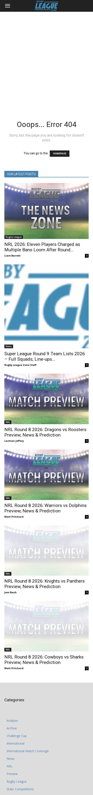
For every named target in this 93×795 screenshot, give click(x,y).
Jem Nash (10, 583)
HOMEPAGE (59, 153)
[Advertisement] (46, 60)
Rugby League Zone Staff (20, 365)
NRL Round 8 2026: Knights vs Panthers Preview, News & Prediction (44, 575)
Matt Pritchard (14, 516)
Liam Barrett (12, 255)
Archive (12, 710)
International (15, 725)
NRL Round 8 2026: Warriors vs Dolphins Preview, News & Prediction (45, 508)
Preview (12, 756)
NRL (8, 422)
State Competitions (20, 771)
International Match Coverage (28, 733)
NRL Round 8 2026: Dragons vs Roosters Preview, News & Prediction (45, 432)
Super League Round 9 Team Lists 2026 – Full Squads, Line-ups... (44, 356)
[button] (7, 6)
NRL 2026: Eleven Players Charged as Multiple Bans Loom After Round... (42, 247)
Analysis (12, 703)
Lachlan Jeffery (14, 440)
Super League (16, 786)
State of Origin (17, 779)
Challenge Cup (17, 718)
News (9, 346)
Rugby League (14, 236)
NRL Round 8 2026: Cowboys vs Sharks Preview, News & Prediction (44, 642)
